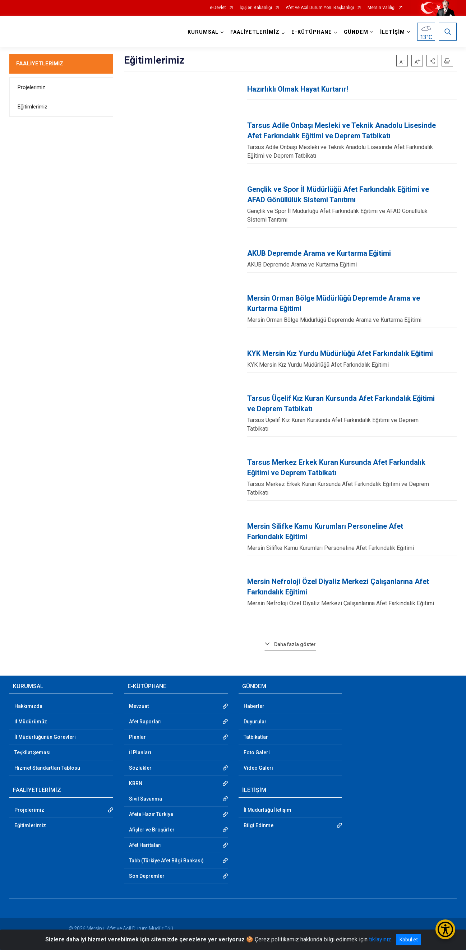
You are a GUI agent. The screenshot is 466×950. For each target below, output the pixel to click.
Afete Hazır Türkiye (151, 814)
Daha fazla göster (295, 644)
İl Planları (140, 752)
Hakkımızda (28, 706)
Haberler (254, 706)
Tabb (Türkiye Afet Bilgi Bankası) (166, 860)
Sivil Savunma (145, 799)
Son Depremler (147, 876)
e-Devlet (218, 7)
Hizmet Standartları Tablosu (47, 768)
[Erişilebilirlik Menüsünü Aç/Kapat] (445, 929)
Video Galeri (258, 768)
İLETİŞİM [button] (392, 32)
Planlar (137, 737)
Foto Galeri (257, 752)
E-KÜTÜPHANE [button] (311, 32)
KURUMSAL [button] (203, 32)
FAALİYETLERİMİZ (39, 63)
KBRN (135, 783)
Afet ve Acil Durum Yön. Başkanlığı (320, 7)
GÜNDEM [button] (356, 32)
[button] (432, 60)
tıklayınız (380, 939)
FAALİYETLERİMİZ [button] (255, 32)
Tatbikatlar (256, 737)
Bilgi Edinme (258, 825)
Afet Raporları (145, 721)
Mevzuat (139, 706)
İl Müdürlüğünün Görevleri (45, 737)
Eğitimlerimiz (32, 106)
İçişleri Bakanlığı (256, 7)
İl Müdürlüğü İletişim (267, 810)
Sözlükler (140, 768)
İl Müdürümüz (30, 721)
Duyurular (255, 721)
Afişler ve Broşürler (152, 830)
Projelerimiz (31, 87)
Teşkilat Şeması (32, 752)
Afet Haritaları (145, 845)
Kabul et (409, 939)
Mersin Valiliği (382, 7)
